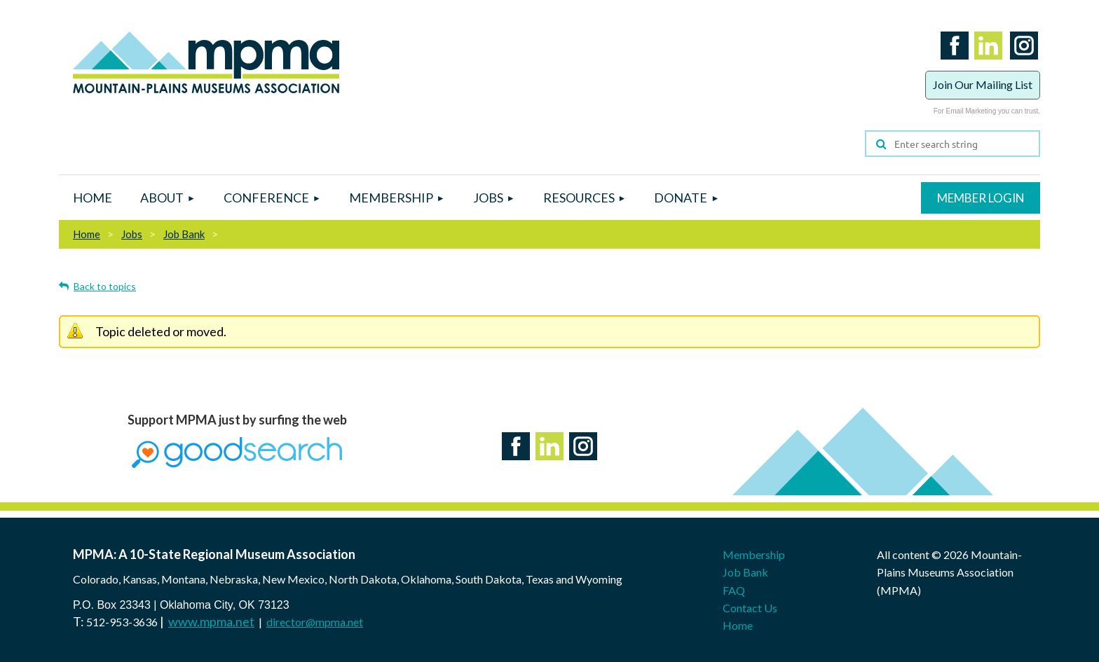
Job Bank (184, 234)
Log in (980, 198)
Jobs (131, 234)
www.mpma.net (211, 621)
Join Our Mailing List (982, 84)
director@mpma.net (314, 621)
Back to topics (105, 286)
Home (86, 234)
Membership (754, 554)
